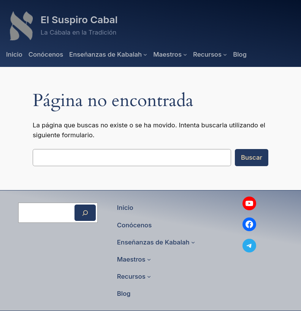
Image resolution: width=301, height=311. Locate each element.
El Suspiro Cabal (79, 19)
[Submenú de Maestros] (185, 54)
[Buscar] (85, 213)
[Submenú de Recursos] (225, 54)
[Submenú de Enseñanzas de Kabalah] (145, 54)
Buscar (251, 157)
